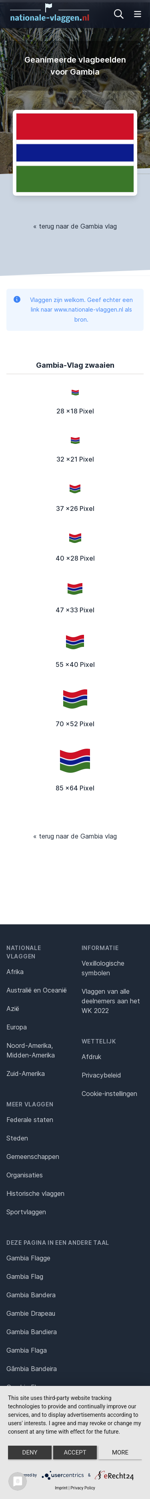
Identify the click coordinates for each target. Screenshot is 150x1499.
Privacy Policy (82, 1488)
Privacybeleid (101, 1075)
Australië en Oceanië (36, 990)
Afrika (15, 972)
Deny (30, 1452)
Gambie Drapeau (30, 1313)
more (120, 1452)
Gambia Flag (24, 1276)
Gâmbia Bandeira (31, 1369)
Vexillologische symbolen (103, 968)
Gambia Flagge (28, 1258)
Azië (12, 1009)
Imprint (61, 1488)
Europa (16, 1027)
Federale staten (29, 1120)
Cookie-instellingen (109, 1094)
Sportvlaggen (26, 1212)
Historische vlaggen (35, 1193)
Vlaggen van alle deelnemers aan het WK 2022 (111, 1001)
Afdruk (91, 1057)
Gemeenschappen (32, 1157)
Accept (75, 1452)
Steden (17, 1138)
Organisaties (24, 1175)
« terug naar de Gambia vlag (75, 226)
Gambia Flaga (26, 1350)
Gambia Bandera (31, 1295)
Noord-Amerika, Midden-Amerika (30, 1050)
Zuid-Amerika (25, 1074)
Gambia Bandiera (31, 1332)
